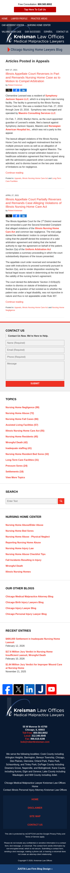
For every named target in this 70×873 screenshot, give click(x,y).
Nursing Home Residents (22, 436)
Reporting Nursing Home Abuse (23, 542)
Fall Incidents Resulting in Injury (23, 560)
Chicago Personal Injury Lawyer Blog (26, 614)
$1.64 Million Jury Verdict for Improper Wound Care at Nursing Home (34, 666)
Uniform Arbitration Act (38, 249)
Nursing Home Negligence (22, 407)
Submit (34, 383)
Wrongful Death (17, 442)
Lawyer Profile (19, 18)
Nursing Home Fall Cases (22, 419)
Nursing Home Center (39, 25)
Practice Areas (39, 18)
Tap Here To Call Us (35, 9)
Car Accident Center (13, 25)
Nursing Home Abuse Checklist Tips (26, 554)
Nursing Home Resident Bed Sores (27, 454)
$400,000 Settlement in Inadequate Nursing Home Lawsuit (33, 641)
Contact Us (35, 825)
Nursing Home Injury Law (20, 548)
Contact (62, 31)
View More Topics (15, 477)
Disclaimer (35, 808)
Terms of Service (32, 837)
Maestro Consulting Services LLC (37, 113)
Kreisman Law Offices (43, 860)
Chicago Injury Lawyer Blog (21, 608)
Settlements (15, 471)
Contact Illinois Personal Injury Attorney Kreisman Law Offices (35, 790)
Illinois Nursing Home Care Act (35, 178)
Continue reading (14, 172)
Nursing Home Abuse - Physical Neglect (28, 536)
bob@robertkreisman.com (35, 742)
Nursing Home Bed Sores (20, 531)
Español (48, 31)
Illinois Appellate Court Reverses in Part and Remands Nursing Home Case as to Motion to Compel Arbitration (33, 77)
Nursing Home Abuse (20, 413)
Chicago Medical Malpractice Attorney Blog (29, 596)
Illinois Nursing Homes (18, 571)
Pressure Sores (16, 466)
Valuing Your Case (11, 31)
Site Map (35, 816)
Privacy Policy (56, 834)
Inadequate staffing (19, 448)
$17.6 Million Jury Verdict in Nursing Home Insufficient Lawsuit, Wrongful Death (29, 653)
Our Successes (32, 31)
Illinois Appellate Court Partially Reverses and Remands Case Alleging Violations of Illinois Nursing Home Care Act (34, 203)
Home (5, 18)
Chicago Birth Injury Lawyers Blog (25, 602)
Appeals (17, 178)
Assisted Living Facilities (22, 425)
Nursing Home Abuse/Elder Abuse (24, 525)
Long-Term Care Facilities (22, 460)
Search (61, 501)
